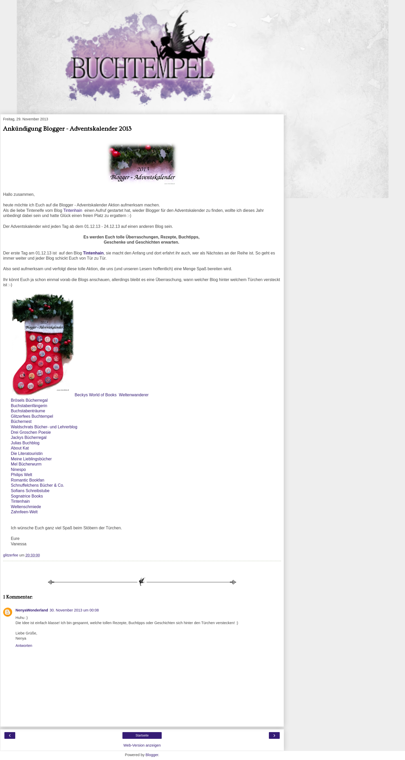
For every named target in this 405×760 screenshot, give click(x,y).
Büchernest (21, 421)
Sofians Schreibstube (30, 490)
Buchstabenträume (28, 411)
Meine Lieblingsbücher (31, 459)
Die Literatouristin (27, 453)
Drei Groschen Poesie (31, 432)
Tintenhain (73, 210)
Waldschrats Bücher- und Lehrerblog (44, 427)
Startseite (142, 735)
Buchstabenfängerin (29, 406)
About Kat (20, 448)
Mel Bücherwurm (26, 464)
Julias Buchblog (25, 443)
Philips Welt (21, 474)
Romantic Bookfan (27, 480)
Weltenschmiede (26, 507)
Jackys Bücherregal (28, 437)
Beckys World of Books (95, 395)
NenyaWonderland (31, 610)
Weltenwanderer (134, 395)
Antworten (23, 645)
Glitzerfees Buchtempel (32, 416)
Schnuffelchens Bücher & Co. (37, 485)
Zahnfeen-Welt (24, 512)
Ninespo (18, 469)
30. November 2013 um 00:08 (74, 610)
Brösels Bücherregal (29, 400)
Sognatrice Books (27, 496)
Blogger (152, 755)
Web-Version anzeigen (142, 745)
